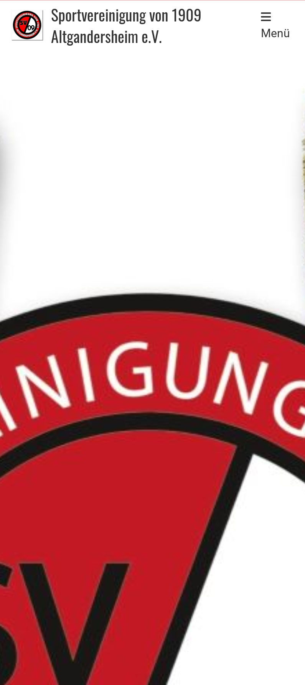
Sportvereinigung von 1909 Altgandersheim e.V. (126, 25)
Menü (275, 25)
